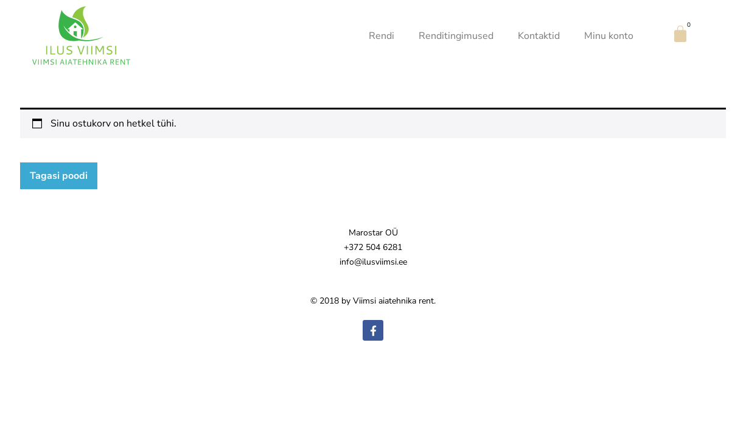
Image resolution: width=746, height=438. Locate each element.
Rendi (381, 36)
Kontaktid (539, 36)
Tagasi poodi (59, 175)
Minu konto (608, 36)
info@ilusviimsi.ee (373, 262)
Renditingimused (456, 36)
